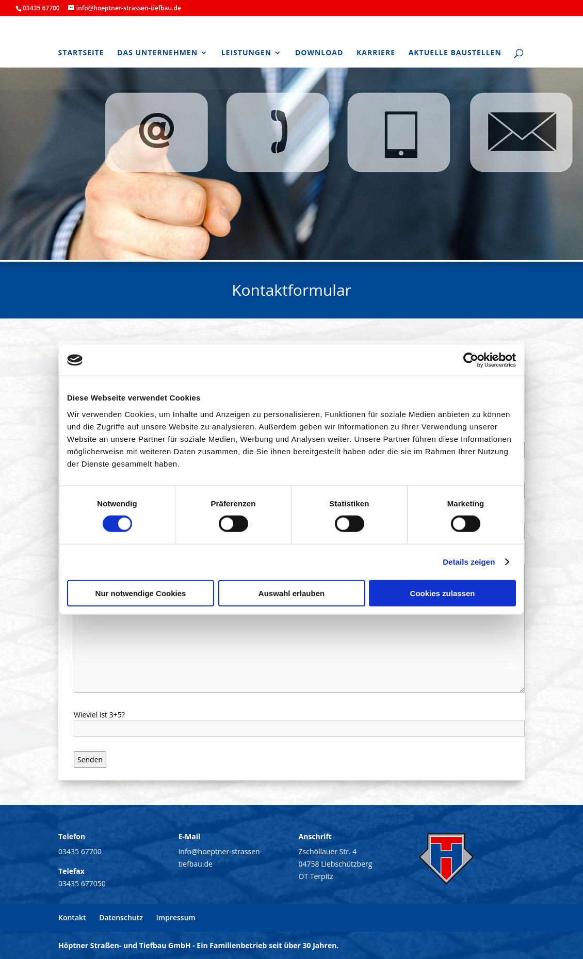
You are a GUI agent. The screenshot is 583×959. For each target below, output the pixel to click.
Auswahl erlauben (291, 592)
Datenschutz (121, 917)
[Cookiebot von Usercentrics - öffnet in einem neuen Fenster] (471, 360)
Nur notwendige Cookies (140, 592)
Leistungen (246, 53)
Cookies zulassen (442, 592)
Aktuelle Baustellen (455, 53)
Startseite (81, 53)
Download (319, 53)
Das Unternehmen (157, 53)
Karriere (376, 53)
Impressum (176, 917)
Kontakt (72, 917)
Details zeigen (469, 561)
